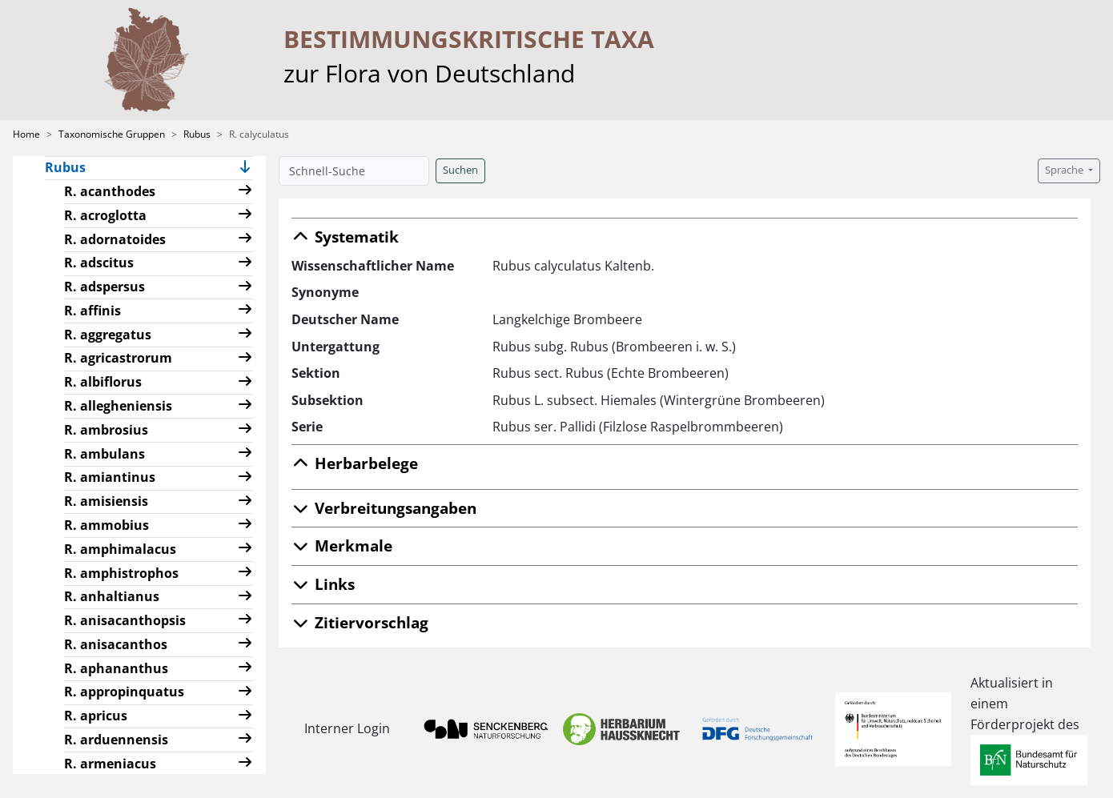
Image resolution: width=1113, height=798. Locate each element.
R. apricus (95, 715)
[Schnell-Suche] (354, 171)
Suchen (460, 170)
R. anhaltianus (111, 596)
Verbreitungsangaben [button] (383, 508)
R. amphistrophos (121, 573)
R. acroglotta (105, 215)
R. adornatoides (115, 239)
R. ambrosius (106, 430)
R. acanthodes (109, 191)
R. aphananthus (116, 668)
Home (26, 134)
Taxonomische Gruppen (111, 134)
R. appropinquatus (124, 691)
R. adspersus (104, 286)
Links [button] (323, 584)
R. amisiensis (106, 501)
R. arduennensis (116, 739)
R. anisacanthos (115, 644)
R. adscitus (99, 262)
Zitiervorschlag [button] (359, 622)
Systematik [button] (345, 236)
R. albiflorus (103, 382)
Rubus (197, 134)
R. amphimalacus (120, 549)
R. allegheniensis (118, 406)
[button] (245, 168)
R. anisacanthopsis (125, 620)
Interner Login (347, 728)
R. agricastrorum (118, 358)
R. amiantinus (109, 477)
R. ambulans (104, 454)
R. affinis (92, 310)
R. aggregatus (107, 334)
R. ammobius (106, 525)
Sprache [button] (1065, 170)
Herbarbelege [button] (354, 463)
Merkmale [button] (341, 545)
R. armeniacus (110, 763)
